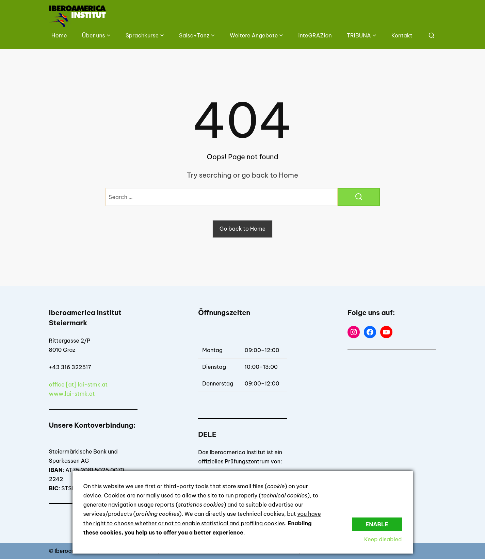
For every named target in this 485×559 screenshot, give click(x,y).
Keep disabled (383, 539)
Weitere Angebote (254, 35)
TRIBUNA (359, 35)
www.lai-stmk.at (72, 393)
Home (59, 35)
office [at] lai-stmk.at (78, 384)
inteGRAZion (315, 35)
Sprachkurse (142, 35)
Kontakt (402, 35)
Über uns (93, 35)
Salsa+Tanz (194, 35)
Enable (377, 524)
